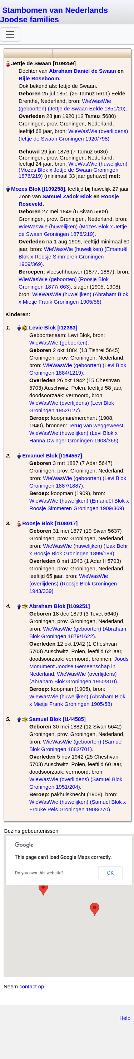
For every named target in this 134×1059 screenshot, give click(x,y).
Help (124, 1018)
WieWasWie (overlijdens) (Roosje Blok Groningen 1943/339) (73, 583)
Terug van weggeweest (96, 425)
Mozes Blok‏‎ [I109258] (38, 189)
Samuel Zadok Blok (67, 196)
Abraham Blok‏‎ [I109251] (59, 606)
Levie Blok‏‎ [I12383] (53, 327)
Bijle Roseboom (39, 78)
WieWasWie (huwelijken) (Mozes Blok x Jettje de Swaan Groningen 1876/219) (73, 170)
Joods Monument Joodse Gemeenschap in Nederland (79, 666)
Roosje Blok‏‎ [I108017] (50, 523)
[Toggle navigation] (10, 34)
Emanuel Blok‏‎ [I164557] (52, 455)
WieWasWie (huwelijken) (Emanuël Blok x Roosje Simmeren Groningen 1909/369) (73, 256)
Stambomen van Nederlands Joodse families (54, 15)
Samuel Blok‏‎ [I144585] (57, 719)
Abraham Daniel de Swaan (82, 71)
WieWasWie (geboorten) (58, 342)
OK (110, 873)
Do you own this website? (39, 872)
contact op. (32, 986)
